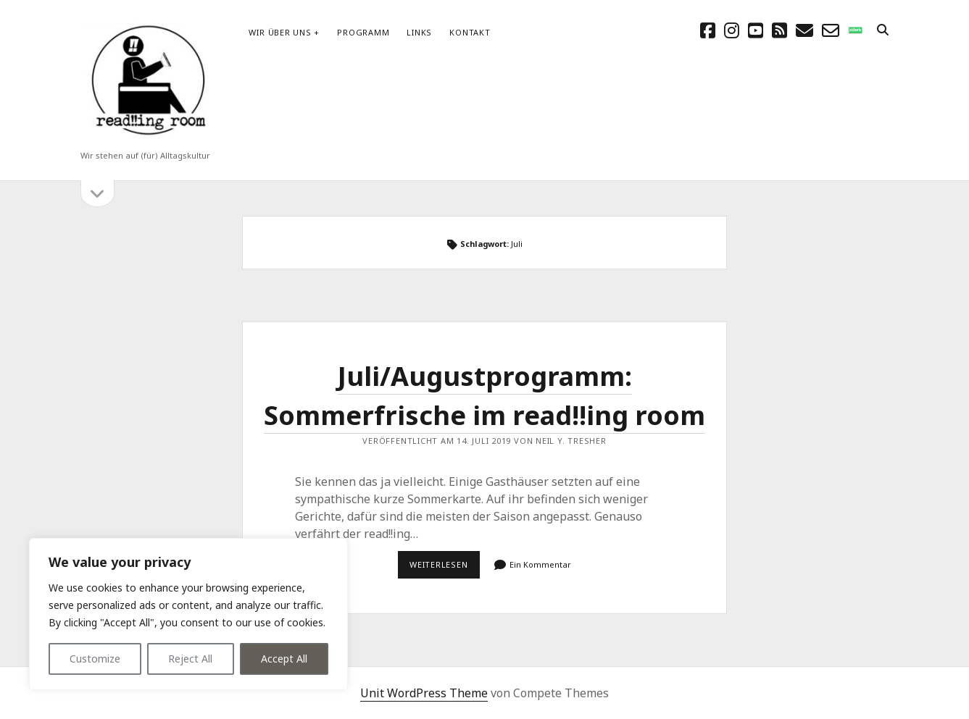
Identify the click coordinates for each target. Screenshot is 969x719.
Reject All (190, 658)
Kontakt (469, 32)
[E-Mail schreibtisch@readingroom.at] (804, 30)
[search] (883, 30)
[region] (188, 614)
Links (419, 32)
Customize (95, 658)
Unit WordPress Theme (424, 693)
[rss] (779, 30)
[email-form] (830, 30)
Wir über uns (280, 32)
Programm (363, 32)
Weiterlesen (444, 568)
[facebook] (707, 30)
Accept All (284, 658)
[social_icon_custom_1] (855, 30)
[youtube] (755, 30)
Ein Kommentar (540, 564)
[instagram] (731, 30)
